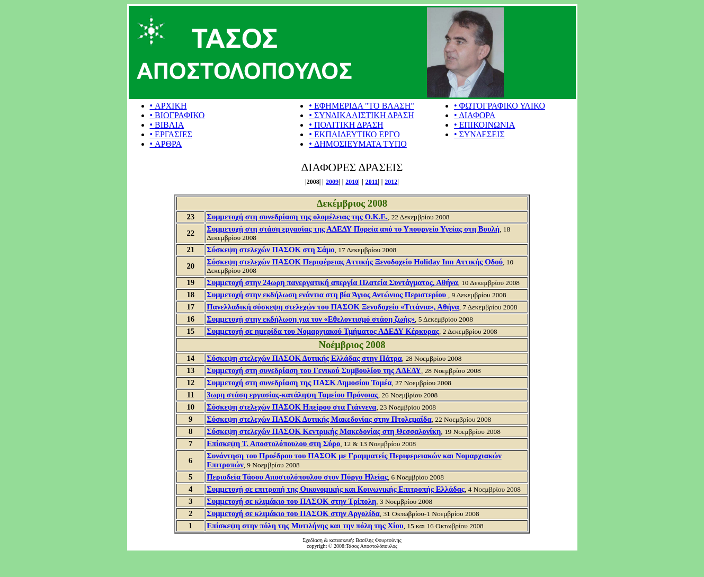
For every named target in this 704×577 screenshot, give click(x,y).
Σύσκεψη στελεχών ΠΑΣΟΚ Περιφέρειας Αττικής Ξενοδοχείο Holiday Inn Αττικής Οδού (355, 262)
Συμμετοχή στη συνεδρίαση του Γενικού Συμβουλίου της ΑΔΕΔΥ (314, 370)
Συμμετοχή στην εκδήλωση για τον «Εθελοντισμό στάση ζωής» (311, 319)
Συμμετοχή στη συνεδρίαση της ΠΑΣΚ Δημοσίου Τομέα (299, 382)
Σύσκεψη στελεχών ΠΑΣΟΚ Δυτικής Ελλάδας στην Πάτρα (304, 358)
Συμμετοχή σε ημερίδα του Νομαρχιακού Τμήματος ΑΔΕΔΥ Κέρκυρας (323, 331)
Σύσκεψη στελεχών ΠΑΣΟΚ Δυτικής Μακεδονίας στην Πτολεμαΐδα (319, 419)
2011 (372, 181)
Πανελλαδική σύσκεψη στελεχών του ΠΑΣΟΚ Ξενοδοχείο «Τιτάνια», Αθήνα (333, 307)
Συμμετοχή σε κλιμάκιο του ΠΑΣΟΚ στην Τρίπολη (291, 501)
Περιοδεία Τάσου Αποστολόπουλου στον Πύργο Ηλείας (297, 477)
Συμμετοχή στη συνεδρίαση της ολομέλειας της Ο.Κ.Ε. (297, 216)
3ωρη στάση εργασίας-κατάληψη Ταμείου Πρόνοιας (292, 394)
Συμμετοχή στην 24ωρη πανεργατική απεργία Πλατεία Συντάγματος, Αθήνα (332, 282)
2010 (351, 181)
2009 (332, 181)
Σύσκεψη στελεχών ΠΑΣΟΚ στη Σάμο (271, 249)
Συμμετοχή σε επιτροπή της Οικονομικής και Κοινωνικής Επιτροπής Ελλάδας (336, 489)
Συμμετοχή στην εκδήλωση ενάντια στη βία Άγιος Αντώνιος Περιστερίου (327, 294)
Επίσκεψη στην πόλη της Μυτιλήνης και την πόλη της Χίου (305, 525)
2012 (391, 181)
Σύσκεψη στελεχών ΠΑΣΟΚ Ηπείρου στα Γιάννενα (291, 407)
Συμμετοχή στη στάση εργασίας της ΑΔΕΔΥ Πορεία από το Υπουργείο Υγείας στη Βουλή (353, 229)
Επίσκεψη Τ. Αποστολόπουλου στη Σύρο (273, 443)
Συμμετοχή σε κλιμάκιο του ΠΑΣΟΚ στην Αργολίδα (293, 513)
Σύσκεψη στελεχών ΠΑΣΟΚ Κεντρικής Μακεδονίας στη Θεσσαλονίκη (324, 431)
